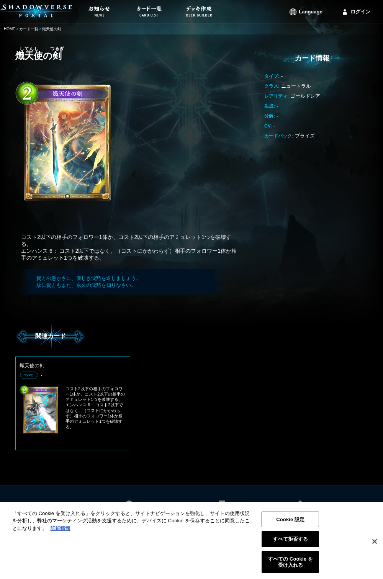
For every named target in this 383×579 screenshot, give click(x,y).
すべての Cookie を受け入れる (290, 564)
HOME (9, 29)
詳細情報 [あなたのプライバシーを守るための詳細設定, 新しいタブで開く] (60, 530)
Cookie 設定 (290, 522)
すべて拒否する (290, 542)
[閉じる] (374, 543)
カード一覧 (28, 29)
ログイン (360, 12)
